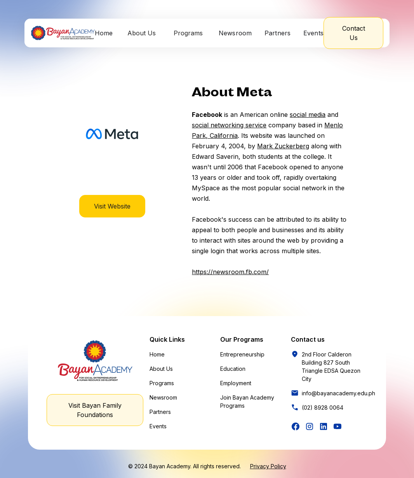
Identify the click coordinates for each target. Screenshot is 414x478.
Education (232, 368)
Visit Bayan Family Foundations (95, 410)
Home (104, 33)
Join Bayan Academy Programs (247, 401)
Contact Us (353, 33)
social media (307, 114)
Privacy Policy (268, 466)
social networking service (229, 125)
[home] (63, 33)
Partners (277, 33)
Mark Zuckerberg (283, 146)
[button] (142, 33)
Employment (235, 383)
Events (313, 33)
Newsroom (235, 33)
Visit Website (112, 206)
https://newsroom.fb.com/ (230, 272)
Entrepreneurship (242, 354)
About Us (161, 368)
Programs (162, 383)
